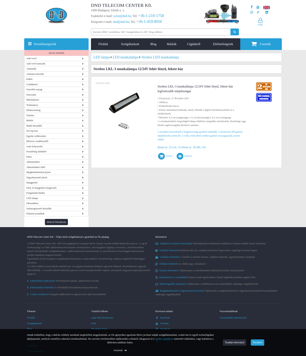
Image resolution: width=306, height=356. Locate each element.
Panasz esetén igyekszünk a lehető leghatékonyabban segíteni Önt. (205, 277)
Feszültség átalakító (36, 151)
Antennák (31, 68)
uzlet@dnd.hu (122, 16)
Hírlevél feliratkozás (56, 222)
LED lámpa (32, 198)
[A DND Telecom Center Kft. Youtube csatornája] (257, 7)
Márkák (172, 44)
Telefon (30, 115)
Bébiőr (29, 120)
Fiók (93, 323)
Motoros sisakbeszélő (37, 141)
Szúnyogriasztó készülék (39, 208)
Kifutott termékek (35, 213)
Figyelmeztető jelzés (36, 177)
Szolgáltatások (130, 44)
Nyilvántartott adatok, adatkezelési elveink (63, 280)
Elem (29, 156)
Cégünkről (193, 44)
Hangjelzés (32, 182)
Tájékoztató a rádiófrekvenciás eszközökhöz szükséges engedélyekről (206, 283)
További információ (234, 342)
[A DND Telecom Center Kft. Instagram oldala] (251, 12)
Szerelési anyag (34, 89)
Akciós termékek (56, 53)
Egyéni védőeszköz (36, 136)
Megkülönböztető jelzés (38, 172)
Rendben (257, 342)
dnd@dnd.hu (121, 21)
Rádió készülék (34, 125)
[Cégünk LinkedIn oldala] (266, 12)
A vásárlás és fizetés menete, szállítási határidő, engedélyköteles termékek (205, 256)
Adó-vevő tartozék (35, 63)
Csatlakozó (32, 84)
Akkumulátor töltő (35, 167)
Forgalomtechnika (35, 192)
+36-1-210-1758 (151, 15)
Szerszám (31, 94)
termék (261, 43)
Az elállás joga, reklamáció (180, 263)
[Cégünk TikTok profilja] (258, 12)
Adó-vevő (31, 58)
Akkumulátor (33, 161)
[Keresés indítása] (234, 32)
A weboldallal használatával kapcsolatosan (62, 287)
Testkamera (32, 104)
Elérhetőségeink (223, 44)
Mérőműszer (32, 99)
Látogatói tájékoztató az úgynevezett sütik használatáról (66, 294)
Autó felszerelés (34, 146)
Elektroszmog (33, 110)
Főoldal (103, 44)
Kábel (29, 79)
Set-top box (32, 130)
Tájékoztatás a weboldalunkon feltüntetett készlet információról (199, 270)
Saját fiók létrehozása (102, 317)
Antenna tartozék (35, 73)
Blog (153, 44)
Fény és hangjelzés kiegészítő (41, 187)
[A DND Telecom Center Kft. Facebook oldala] (252, 7)
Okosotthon (32, 203)
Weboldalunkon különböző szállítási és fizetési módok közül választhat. (210, 243)
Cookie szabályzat (164, 338)
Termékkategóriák (45, 44)
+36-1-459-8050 (149, 21)
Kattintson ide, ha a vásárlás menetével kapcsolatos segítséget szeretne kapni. (206, 250)
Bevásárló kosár (99, 328)
